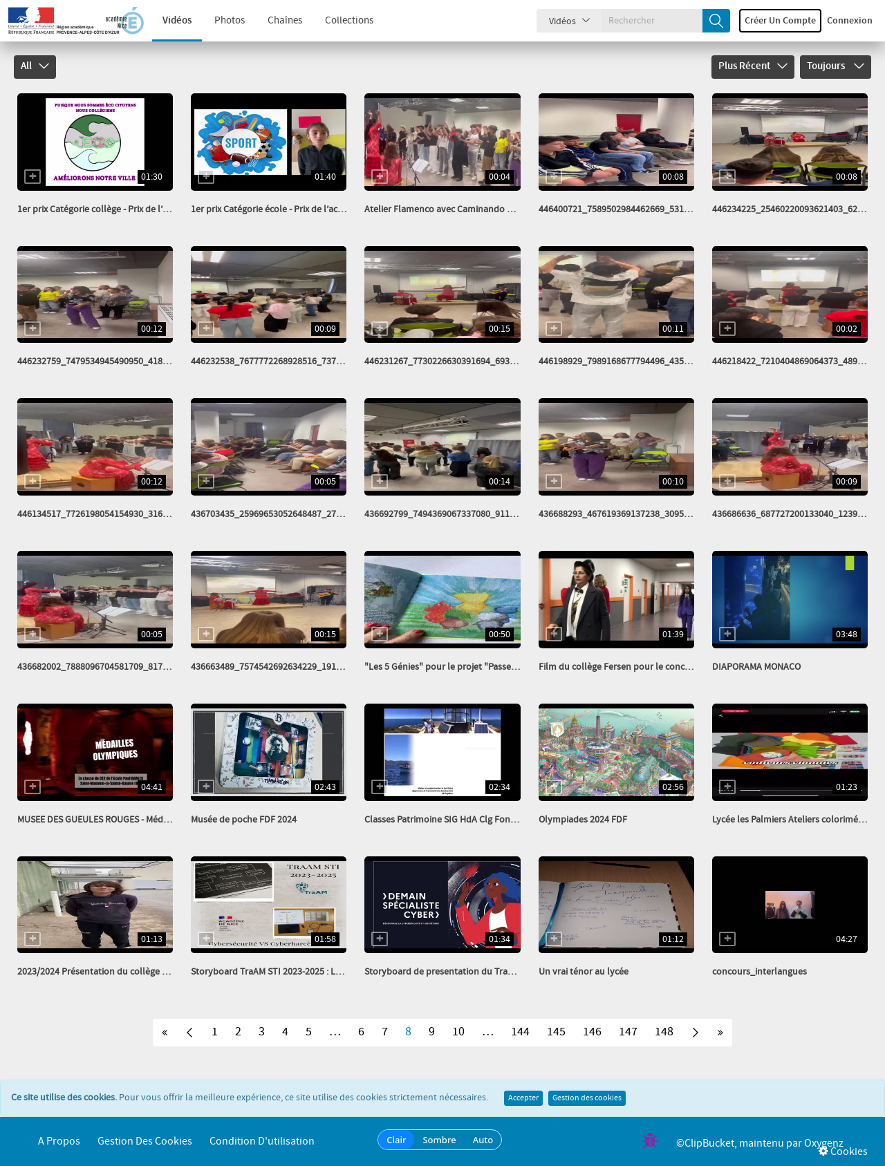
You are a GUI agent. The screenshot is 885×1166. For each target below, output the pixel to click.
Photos (229, 21)
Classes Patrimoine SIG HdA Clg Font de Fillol (456, 820)
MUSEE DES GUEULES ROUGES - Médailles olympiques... (129, 820)
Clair (396, 1140)
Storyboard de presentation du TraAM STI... (452, 972)
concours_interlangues (759, 972)
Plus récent (753, 66)
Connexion (850, 21)
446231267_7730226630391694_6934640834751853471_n (480, 361)
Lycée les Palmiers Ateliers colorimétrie (792, 820)
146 (592, 1032)
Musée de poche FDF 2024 (244, 820)
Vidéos (177, 21)
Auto (483, 1140)
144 (520, 1032)
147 (628, 1032)
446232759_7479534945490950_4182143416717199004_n (133, 361)
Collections (349, 21)
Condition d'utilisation (262, 1141)
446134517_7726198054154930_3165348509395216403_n (133, 514)
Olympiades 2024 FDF (583, 820)
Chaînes (285, 21)
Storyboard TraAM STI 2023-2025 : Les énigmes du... (295, 972)
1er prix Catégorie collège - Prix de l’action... (105, 209)
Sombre (439, 1140)
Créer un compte (780, 21)
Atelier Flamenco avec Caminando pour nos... (457, 209)
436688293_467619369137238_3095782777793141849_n (653, 514)
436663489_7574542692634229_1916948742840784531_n (307, 667)
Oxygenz (824, 1143)
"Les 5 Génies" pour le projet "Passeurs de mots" (464, 667)
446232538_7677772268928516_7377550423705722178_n (307, 361)
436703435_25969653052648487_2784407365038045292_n (310, 514)
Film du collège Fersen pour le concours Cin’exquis (643, 667)
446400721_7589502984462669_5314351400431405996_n (655, 209)
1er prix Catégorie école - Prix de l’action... (275, 209)
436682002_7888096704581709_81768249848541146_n (129, 667)
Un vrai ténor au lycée (583, 972)
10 (458, 1032)
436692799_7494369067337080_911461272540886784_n (478, 514)
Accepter (523, 1098)
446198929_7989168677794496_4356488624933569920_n (655, 361)
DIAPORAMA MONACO (756, 667)
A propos (59, 1141)
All (35, 66)
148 (664, 1032)
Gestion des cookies (587, 1098)
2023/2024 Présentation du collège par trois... (110, 972)
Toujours (835, 66)
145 (556, 1032)
